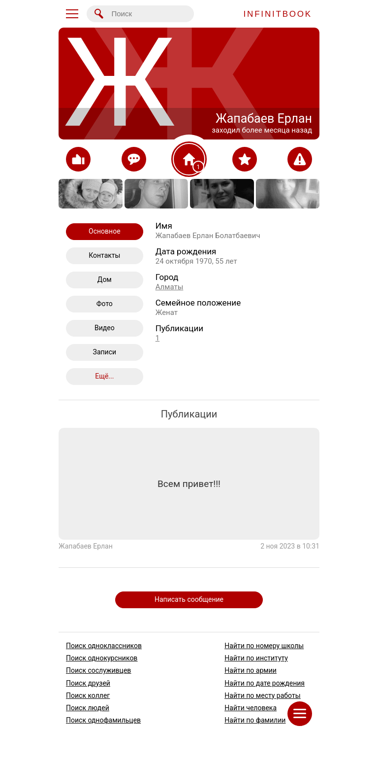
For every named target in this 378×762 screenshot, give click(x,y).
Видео (104, 328)
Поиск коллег (88, 695)
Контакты (104, 255)
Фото (104, 304)
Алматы (170, 286)
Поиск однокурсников (101, 658)
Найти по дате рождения (264, 683)
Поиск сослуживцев (98, 671)
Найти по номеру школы (264, 646)
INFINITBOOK (278, 14)
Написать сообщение (189, 599)
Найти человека (250, 708)
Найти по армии (250, 671)
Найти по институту (256, 658)
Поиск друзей (88, 683)
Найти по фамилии (254, 720)
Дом (104, 279)
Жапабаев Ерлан (86, 546)
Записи (105, 352)
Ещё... (104, 376)
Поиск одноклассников (104, 646)
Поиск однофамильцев (103, 720)
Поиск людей (87, 708)
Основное (105, 231)
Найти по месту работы (262, 695)
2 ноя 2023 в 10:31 (289, 546)
